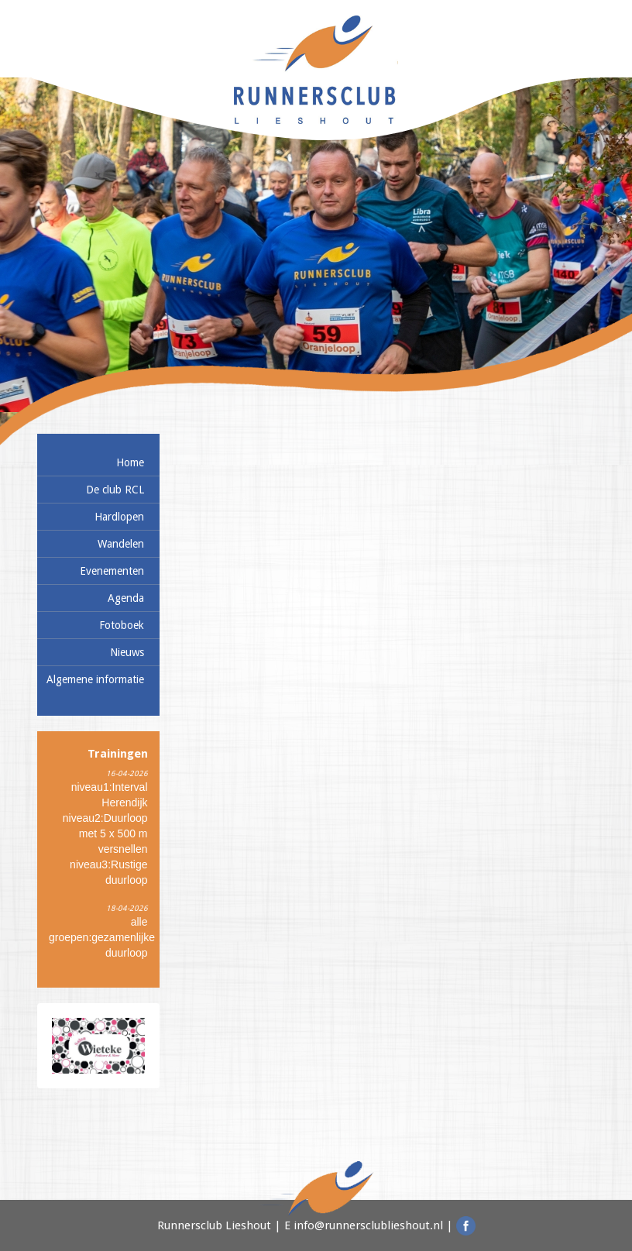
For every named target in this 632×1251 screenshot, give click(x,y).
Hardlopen (119, 516)
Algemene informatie (95, 679)
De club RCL (115, 489)
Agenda (126, 598)
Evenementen (112, 571)
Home (130, 462)
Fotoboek (121, 625)
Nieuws (127, 652)
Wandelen (121, 544)
